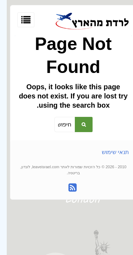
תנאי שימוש (108, 152)
